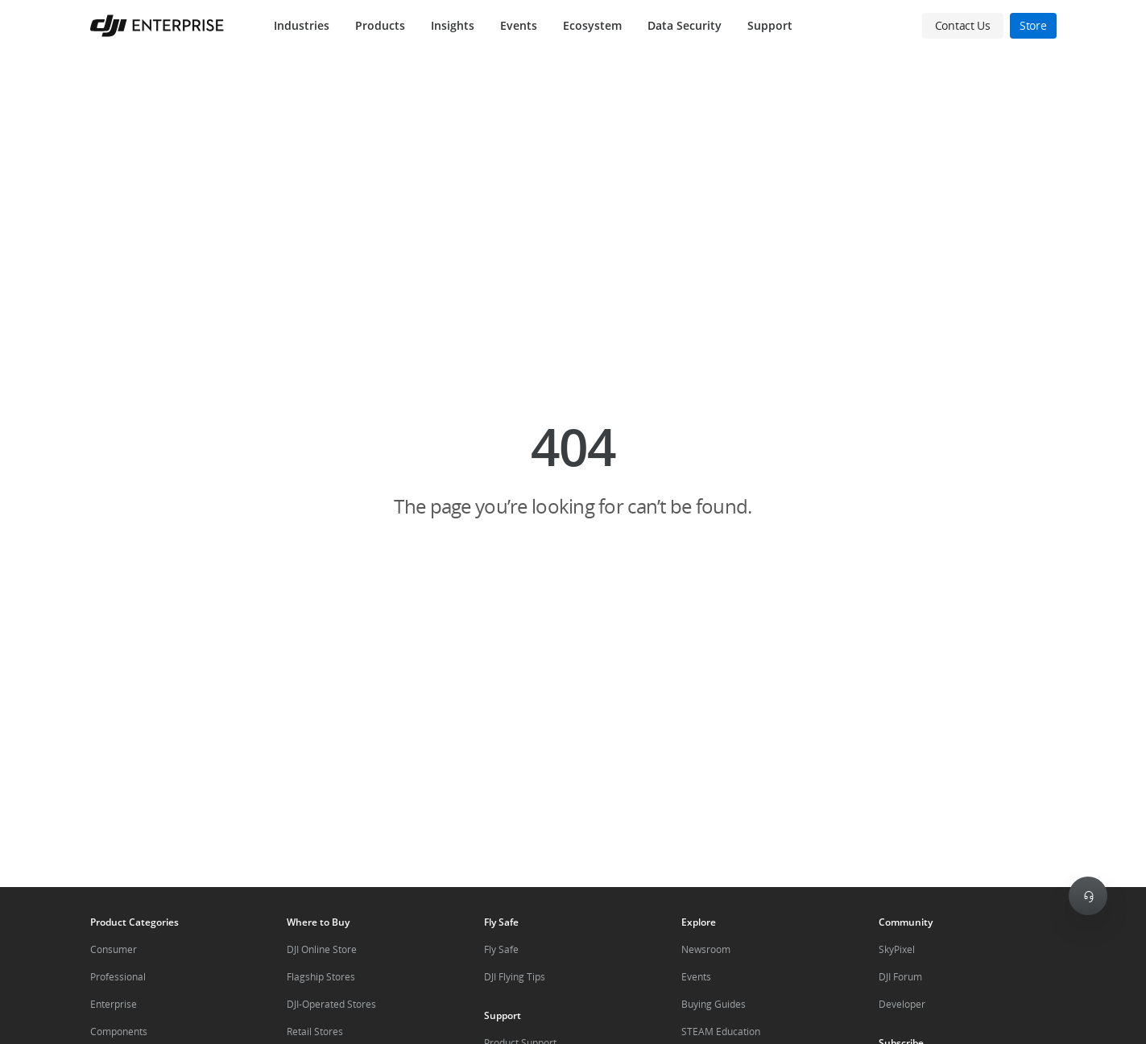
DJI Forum (900, 977)
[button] (573, 469)
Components (118, 1031)
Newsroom (705, 949)
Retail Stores (315, 1031)
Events (518, 25)
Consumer (113, 949)
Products (380, 25)
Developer (902, 1004)
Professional (118, 977)
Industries (301, 25)
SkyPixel (897, 949)
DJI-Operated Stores (331, 1004)
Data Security (684, 25)
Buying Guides (713, 1004)
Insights (452, 25)
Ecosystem (592, 25)
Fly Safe (501, 949)
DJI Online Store (322, 949)
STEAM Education (720, 1031)
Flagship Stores (321, 977)
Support (769, 25)
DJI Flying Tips (514, 977)
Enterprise (113, 1004)
